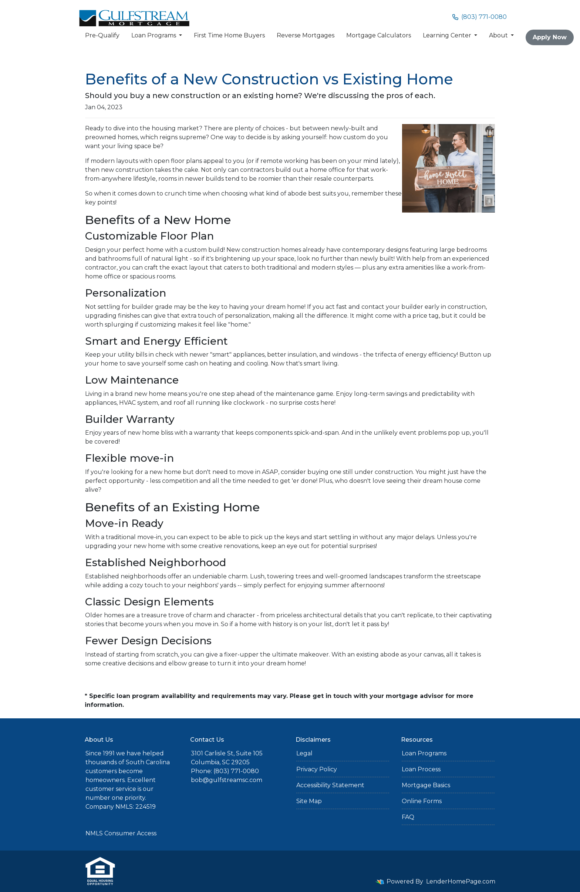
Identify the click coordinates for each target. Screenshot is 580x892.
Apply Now (550, 37)
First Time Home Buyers (229, 35)
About (499, 35)
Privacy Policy (316, 769)
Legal (304, 753)
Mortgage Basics (426, 785)
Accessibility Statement (330, 785)
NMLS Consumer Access (120, 833)
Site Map (309, 801)
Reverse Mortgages (305, 35)
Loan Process (421, 769)
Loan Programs (154, 35)
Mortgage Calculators (378, 35)
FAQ (408, 817)
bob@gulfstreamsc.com (226, 780)
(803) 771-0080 (479, 16)
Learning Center (448, 35)
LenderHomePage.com (460, 881)
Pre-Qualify (102, 35)
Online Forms (422, 801)
